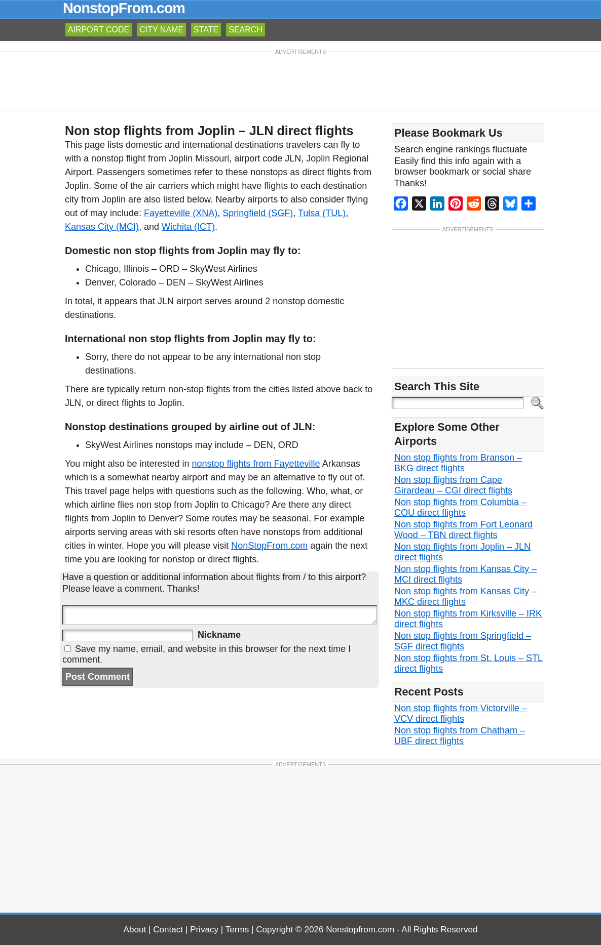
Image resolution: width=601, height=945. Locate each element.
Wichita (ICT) (188, 227)
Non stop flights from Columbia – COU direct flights (460, 507)
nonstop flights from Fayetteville (256, 464)
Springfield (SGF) (257, 213)
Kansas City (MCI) (102, 227)
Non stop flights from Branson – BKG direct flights (458, 463)
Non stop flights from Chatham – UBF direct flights (459, 735)
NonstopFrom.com (124, 8)
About (135, 929)
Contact (168, 929)
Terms (237, 929)
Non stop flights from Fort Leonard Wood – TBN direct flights (463, 529)
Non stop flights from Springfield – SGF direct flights (462, 641)
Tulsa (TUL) (322, 213)
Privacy (204, 929)
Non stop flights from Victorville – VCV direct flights (460, 713)
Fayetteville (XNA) (180, 213)
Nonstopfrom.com (360, 929)
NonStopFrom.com (269, 546)
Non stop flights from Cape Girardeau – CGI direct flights (453, 485)
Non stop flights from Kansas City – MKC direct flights (465, 596)
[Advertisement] (300, 80)
